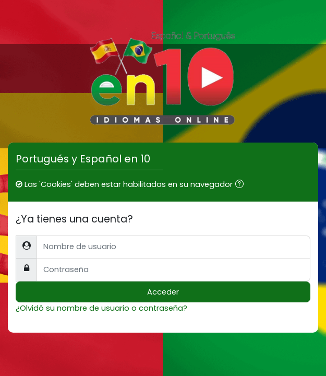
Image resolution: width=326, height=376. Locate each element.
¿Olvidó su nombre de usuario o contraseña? (101, 308)
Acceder (163, 292)
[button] (241, 185)
